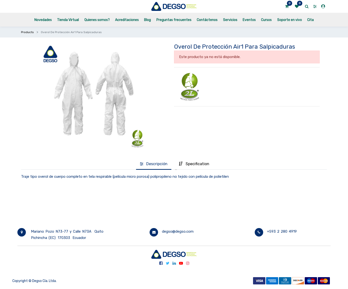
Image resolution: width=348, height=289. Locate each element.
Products (27, 32)
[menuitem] (43, 19)
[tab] (153, 164)
